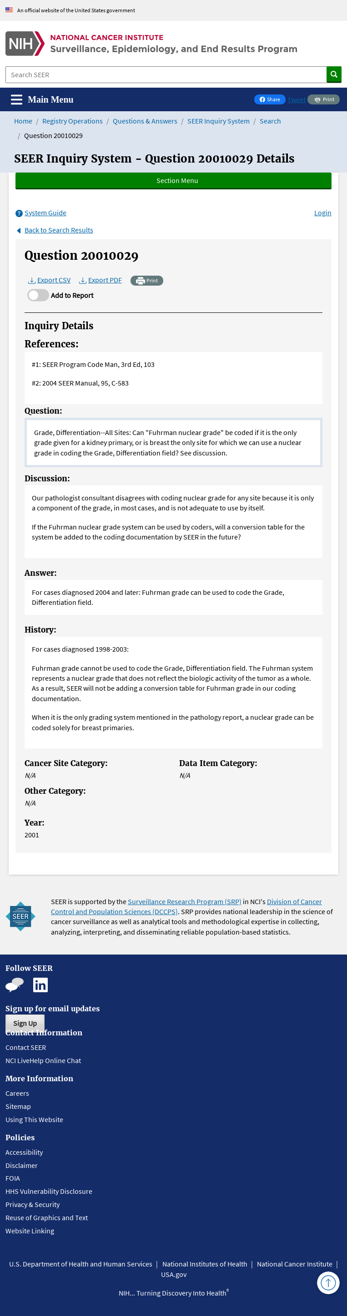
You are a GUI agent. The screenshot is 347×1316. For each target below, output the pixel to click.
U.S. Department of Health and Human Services (80, 1263)
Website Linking (29, 1230)
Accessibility (24, 1152)
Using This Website (34, 1119)
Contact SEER (25, 1047)
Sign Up (25, 1023)
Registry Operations (72, 120)
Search (270, 120)
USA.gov (173, 1274)
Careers (17, 1093)
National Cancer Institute (294, 1263)
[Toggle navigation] (42, 99)
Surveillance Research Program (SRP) (184, 901)
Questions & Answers (145, 120)
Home (23, 120)
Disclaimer (21, 1165)
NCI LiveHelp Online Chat (43, 1060)
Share (272, 100)
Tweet (296, 99)
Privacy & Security (32, 1204)
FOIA (12, 1177)
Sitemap (18, 1106)
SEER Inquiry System (218, 120)
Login (323, 212)
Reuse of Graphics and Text (46, 1217)
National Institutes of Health (204, 1263)
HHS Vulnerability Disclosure (48, 1191)
